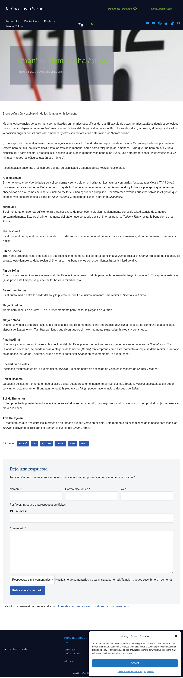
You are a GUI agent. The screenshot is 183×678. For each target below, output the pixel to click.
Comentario (18, 529)
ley (35, 444)
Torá (73, 444)
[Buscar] (92, 24)
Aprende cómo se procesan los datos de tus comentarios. (94, 607)
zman (84, 444)
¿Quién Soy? (70, 651)
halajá (23, 444)
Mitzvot (46, 444)
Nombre (16, 489)
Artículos (44, 71)
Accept (135, 662)
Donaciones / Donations (120, 8)
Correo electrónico (77, 489)
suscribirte (149, 580)
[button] (176, 636)
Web (123, 489)
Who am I (69, 663)
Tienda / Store (14, 26)
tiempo (60, 444)
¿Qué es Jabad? (72, 655)
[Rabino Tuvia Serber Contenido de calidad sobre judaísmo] (24, 9)
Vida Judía (57, 71)
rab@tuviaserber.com (161, 8)
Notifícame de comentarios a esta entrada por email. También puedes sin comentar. (91, 580)
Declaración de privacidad (130, 671)
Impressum (149, 671)
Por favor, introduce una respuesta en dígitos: (38, 505)
